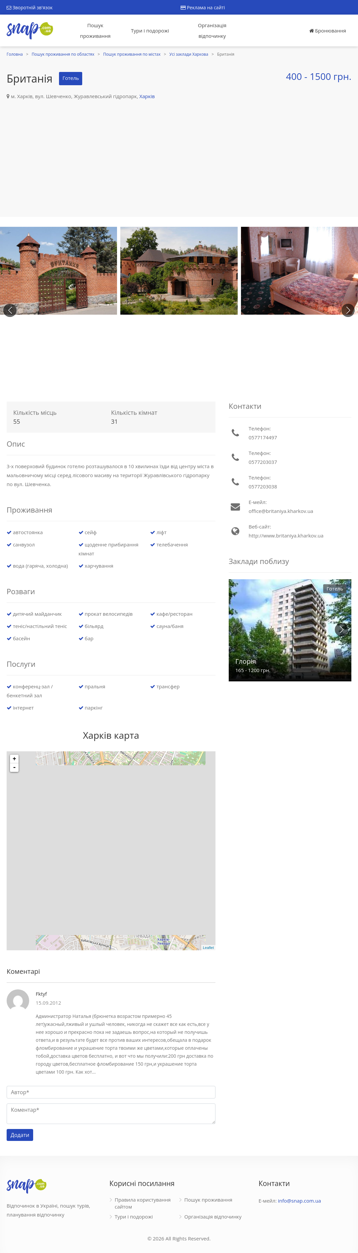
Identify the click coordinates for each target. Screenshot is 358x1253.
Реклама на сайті (203, 7)
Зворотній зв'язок (30, 7)
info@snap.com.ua (299, 1200)
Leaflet (208, 948)
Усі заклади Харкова (188, 54)
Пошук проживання (95, 30)
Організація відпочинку (212, 30)
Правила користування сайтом (143, 1203)
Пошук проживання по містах (131, 54)
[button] (348, 310)
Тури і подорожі (150, 30)
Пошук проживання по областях (63, 54)
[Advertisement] (179, 150)
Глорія (245, 661)
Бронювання (327, 30)
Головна (15, 54)
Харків (147, 96)
